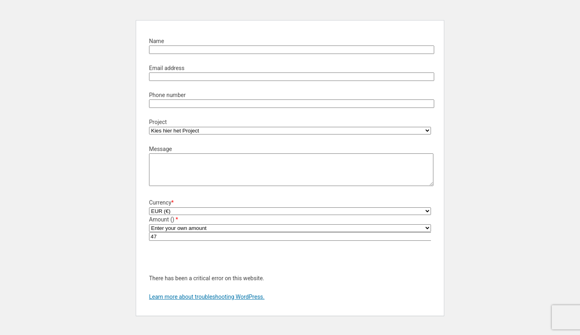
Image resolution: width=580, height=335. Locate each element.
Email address (166, 68)
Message (160, 149)
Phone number (167, 95)
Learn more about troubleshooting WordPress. (207, 303)
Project (158, 122)
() (173, 225)
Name (156, 41)
